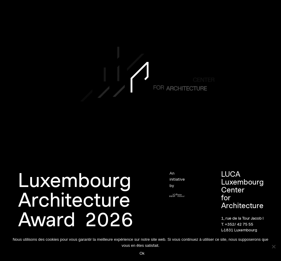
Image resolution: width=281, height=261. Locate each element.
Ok (142, 253)
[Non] (273, 246)
